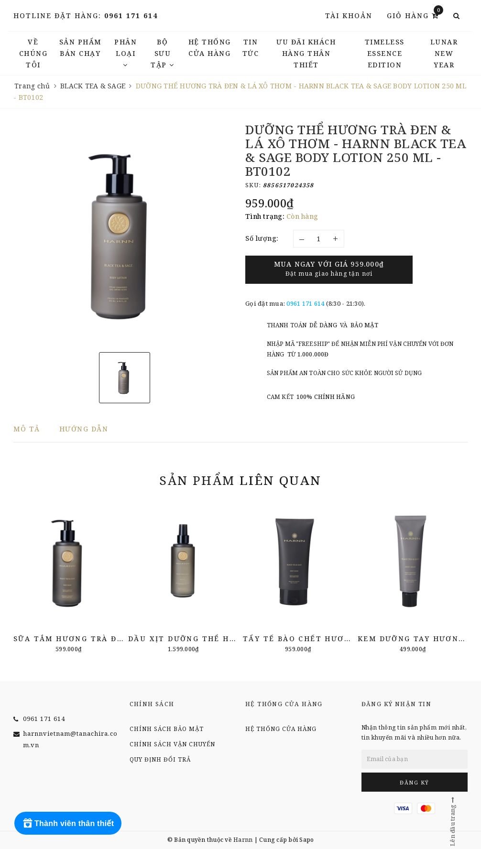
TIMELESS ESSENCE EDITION (384, 53)
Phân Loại (125, 52)
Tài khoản (348, 15)
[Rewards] (67, 823)
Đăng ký (414, 782)
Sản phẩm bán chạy (80, 47)
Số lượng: (262, 238)
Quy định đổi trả (160, 759)
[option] (124, 234)
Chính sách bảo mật (167, 729)
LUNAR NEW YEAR (444, 53)
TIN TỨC (250, 47)
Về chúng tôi (33, 53)
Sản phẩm (240, 480)
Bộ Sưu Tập (163, 53)
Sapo (306, 840)
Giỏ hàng (415, 15)
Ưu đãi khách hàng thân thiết (306, 53)
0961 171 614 (131, 15)
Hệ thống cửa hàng (209, 47)
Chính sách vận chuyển (172, 744)
